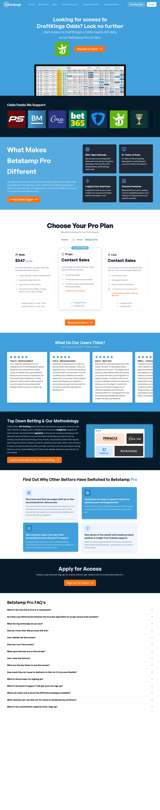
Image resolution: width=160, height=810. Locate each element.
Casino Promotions (91, 4)
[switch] (72, 239)
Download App (136, 4)
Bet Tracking (43, 4)
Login (151, 4)
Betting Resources (111, 4)
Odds (54, 4)
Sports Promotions (70, 4)
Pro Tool (31, 4)
